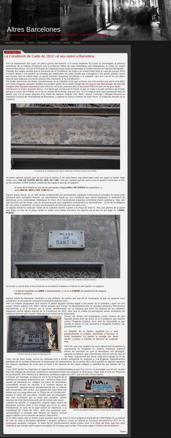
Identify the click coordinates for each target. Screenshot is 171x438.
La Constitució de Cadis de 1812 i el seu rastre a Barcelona (49, 56)
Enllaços (77, 43)
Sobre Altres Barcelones (15, 43)
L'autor (31, 43)
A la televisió (42, 43)
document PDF (87, 86)
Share (123, 431)
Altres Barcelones (33, 29)
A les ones (55, 43)
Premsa (66, 43)
